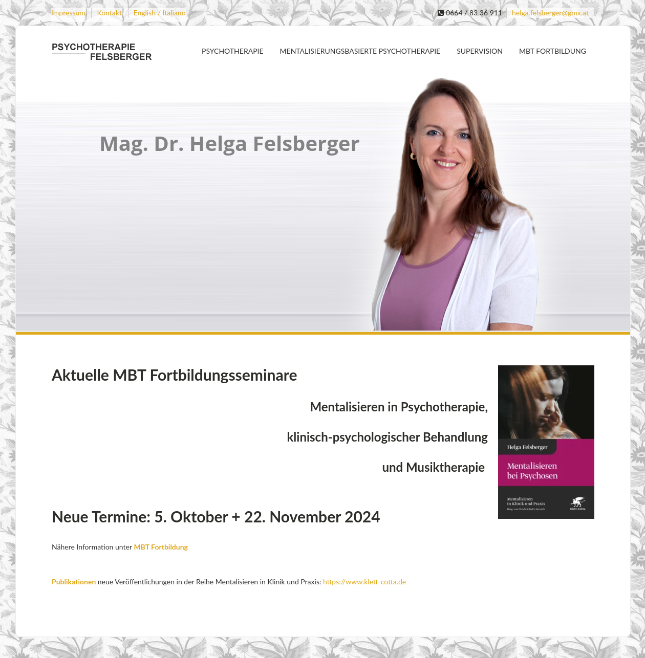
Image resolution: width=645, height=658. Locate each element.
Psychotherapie (233, 51)
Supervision (480, 51)
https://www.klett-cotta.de (363, 581)
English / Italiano (160, 12)
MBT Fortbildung (552, 51)
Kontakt (109, 12)
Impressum (68, 12)
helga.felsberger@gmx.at (550, 12)
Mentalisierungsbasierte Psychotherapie (360, 51)
